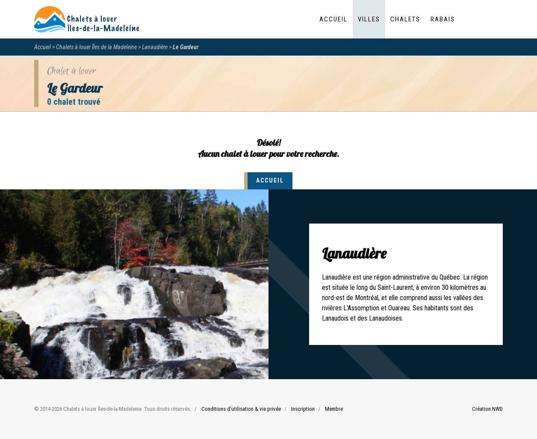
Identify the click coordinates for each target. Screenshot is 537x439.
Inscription (303, 409)
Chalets (405, 19)
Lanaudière (155, 47)
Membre (334, 409)
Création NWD (487, 409)
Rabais (443, 19)
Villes (369, 19)
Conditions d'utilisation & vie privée (241, 409)
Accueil (333, 19)
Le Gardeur (185, 47)
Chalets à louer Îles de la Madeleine (96, 47)
